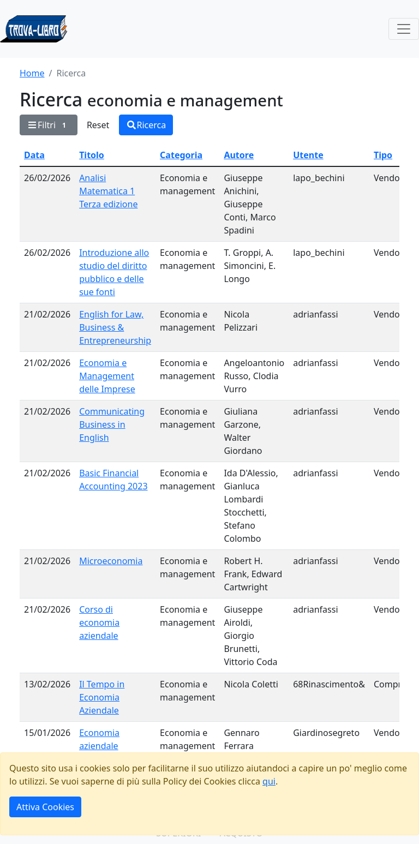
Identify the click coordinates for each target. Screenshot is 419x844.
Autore (239, 155)
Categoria (181, 155)
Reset (98, 125)
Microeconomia (110, 561)
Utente (308, 155)
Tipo (383, 155)
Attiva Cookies (45, 807)
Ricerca (146, 125)
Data (34, 155)
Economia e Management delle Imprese (107, 376)
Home (32, 73)
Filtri (48, 125)
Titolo (91, 155)
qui (269, 781)
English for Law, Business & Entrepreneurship (115, 327)
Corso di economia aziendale (99, 622)
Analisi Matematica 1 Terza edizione (108, 191)
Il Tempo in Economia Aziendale (101, 697)
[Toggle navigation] (403, 29)
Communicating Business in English (112, 424)
